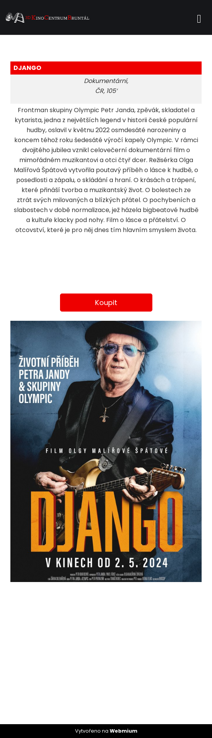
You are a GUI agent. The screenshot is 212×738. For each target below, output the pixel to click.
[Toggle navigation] (199, 17)
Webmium (123, 731)
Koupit (106, 302)
